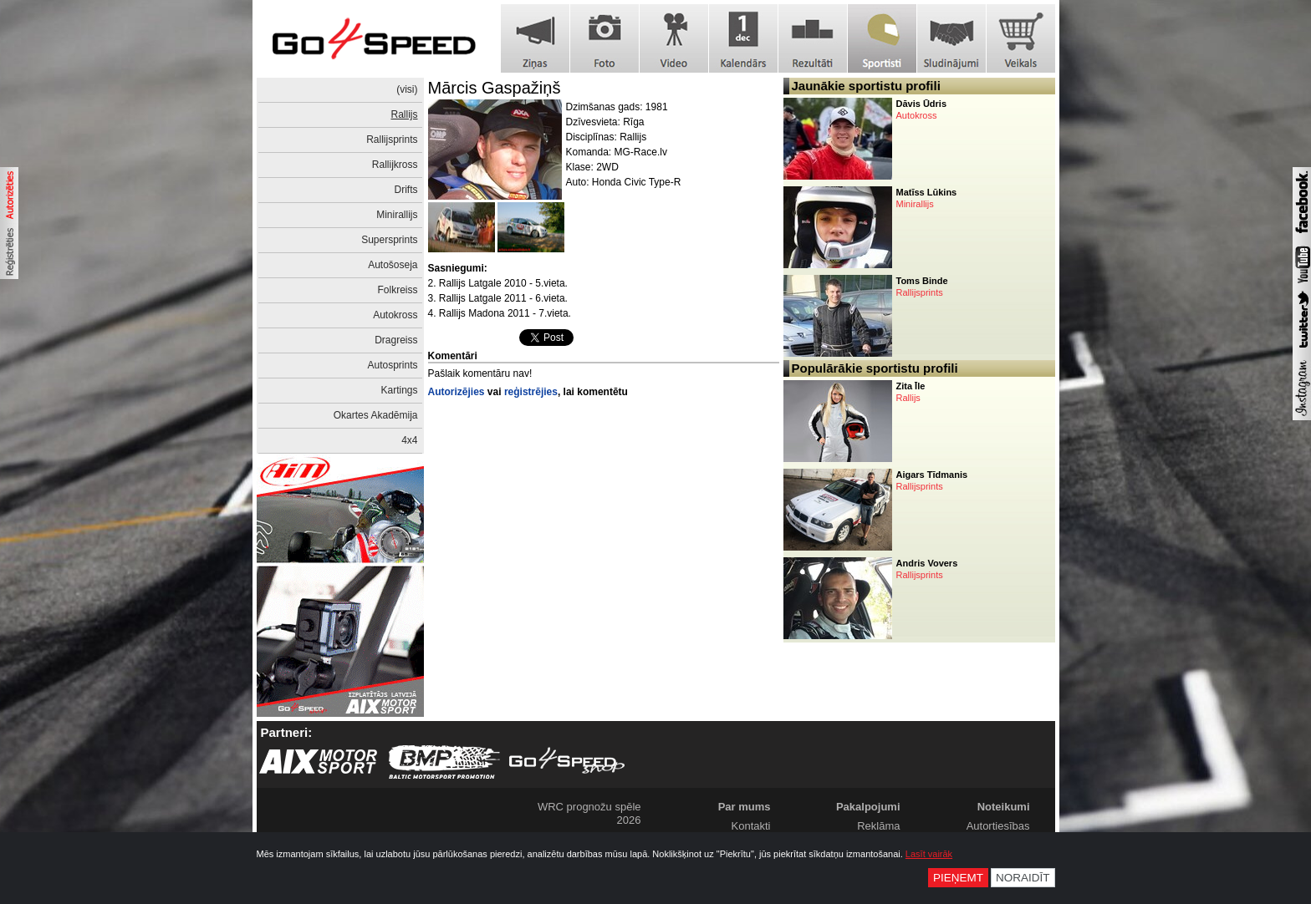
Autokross (395, 315)
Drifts (406, 190)
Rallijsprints (391, 139)
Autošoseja (392, 265)
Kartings (398, 390)
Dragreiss (396, 340)
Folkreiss (397, 290)
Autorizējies (456, 392)
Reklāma (878, 826)
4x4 (409, 440)
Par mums (744, 806)
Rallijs (403, 114)
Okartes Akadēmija (376, 415)
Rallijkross (395, 164)
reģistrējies (531, 392)
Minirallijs (396, 215)
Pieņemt (958, 877)
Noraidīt (1023, 877)
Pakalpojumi (868, 806)
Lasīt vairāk (928, 854)
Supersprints (389, 240)
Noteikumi (1003, 806)
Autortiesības (998, 826)
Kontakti (751, 826)
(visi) (406, 89)
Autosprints (392, 365)
